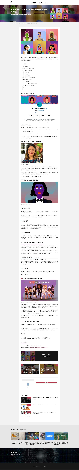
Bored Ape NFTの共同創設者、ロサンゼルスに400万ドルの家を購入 (46, 443)
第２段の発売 (26, 81)
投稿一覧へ (46, 382)
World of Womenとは (26, 66)
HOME (13, 23)
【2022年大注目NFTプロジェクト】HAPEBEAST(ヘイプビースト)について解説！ (44, 398)
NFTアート (24, 14)
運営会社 (12, 455)
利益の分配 (25, 74)
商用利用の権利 (26, 72)
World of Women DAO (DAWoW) (29, 85)
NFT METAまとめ (43, 466)
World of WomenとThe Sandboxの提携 (30, 83)
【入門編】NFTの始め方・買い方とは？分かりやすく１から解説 (45, 404)
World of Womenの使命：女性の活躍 (28, 77)
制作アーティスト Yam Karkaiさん (28, 68)
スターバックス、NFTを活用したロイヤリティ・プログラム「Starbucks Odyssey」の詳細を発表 (61, 443)
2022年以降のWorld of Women (27, 79)
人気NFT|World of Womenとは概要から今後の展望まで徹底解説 (28, 23)
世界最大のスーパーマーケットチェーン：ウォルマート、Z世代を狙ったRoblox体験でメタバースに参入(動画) (31, 443)
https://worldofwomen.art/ (36, 345)
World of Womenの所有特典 (27, 70)
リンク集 (24, 89)
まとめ (23, 87)
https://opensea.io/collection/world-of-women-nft (39, 347)
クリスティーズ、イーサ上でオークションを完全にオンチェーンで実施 (17, 443)
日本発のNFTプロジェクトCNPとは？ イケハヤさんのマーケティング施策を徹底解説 (45, 413)
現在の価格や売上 (26, 76)
